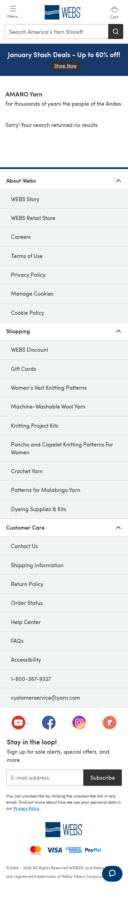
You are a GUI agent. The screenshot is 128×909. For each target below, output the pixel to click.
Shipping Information (37, 565)
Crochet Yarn (27, 471)
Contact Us (24, 545)
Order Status (27, 602)
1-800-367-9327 (31, 678)
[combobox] (56, 31)
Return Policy (27, 583)
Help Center (26, 621)
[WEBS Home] (64, 829)
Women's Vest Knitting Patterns (49, 387)
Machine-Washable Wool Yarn (48, 406)
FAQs (17, 640)
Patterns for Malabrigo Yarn (45, 489)
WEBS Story (25, 199)
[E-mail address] (44, 777)
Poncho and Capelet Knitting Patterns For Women (62, 448)
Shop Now (67, 65)
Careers (21, 236)
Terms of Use (27, 255)
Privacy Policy (28, 274)
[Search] (115, 31)
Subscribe (102, 777)
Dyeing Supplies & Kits (38, 508)
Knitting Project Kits (34, 425)
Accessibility (26, 659)
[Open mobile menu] (12, 12)
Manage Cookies (32, 293)
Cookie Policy (27, 312)
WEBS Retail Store (33, 217)
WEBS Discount (29, 349)
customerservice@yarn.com (45, 697)
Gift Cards (23, 368)
